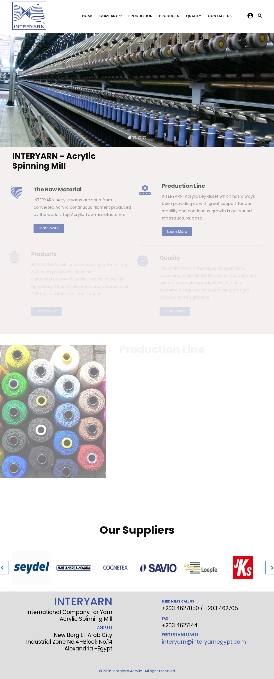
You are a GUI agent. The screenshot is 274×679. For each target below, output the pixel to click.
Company (108, 15)
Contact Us (220, 15)
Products (169, 15)
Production (140, 15)
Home (87, 15)
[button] (129, 137)
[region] (137, 90)
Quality (193, 15)
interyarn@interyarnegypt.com (204, 641)
